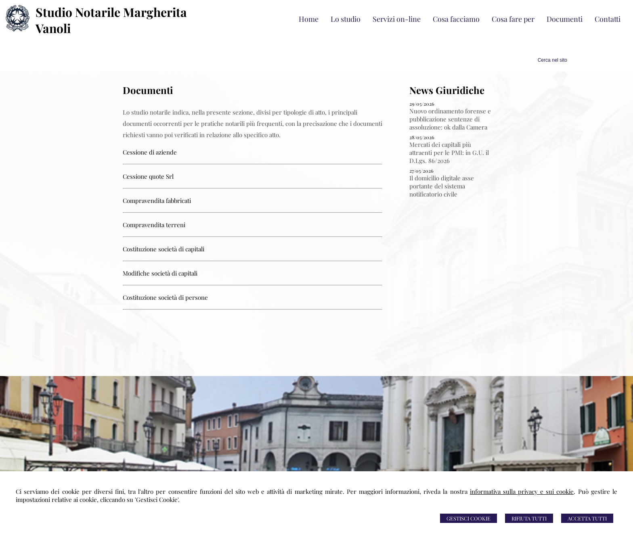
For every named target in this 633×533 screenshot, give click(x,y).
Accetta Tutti (587, 518)
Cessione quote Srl (148, 176)
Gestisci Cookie (468, 518)
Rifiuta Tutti (529, 518)
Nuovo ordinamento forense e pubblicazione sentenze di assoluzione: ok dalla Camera (450, 119)
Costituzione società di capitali (163, 249)
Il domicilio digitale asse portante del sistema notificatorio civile (441, 186)
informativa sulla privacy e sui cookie (522, 491)
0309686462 (259, 469)
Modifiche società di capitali (160, 273)
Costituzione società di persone (165, 297)
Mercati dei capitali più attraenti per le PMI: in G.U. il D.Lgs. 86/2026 (449, 152)
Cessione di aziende (150, 152)
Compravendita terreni (154, 225)
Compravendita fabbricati (157, 200)
